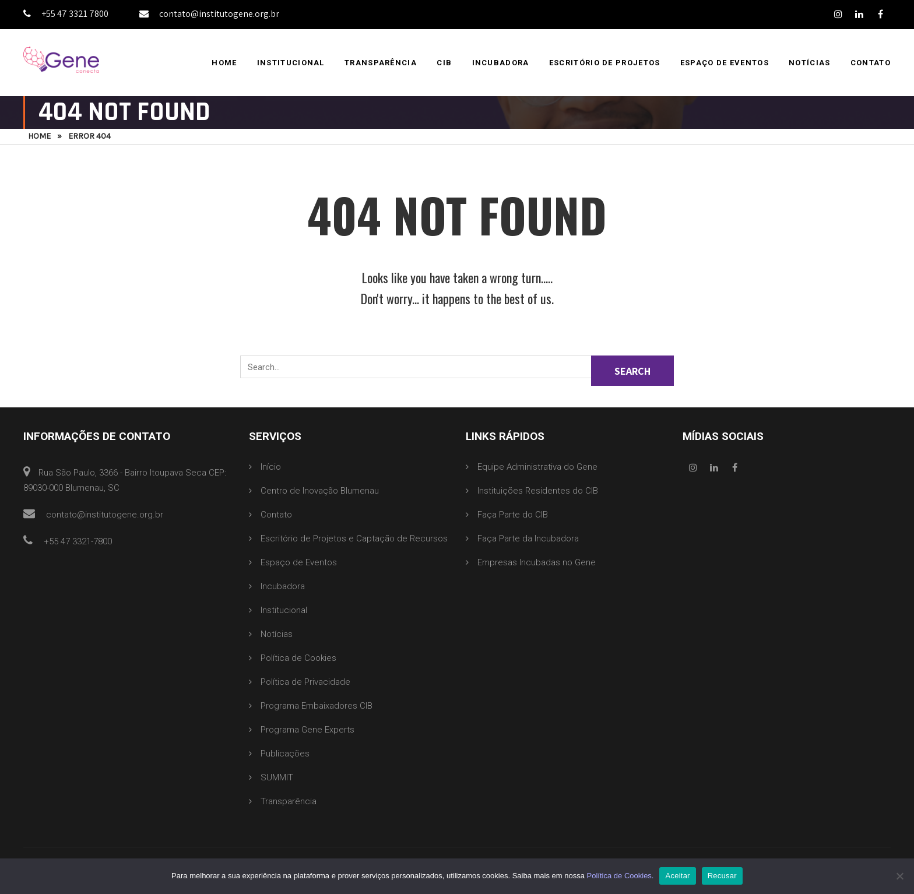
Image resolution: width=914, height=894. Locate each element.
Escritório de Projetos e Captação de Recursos (354, 538)
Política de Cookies (298, 658)
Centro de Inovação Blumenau (320, 490)
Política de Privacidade (305, 682)
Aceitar (677, 875)
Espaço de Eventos (724, 62)
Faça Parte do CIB (512, 514)
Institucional (291, 62)
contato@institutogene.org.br (209, 14)
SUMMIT (277, 777)
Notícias (809, 62)
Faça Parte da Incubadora (528, 538)
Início (271, 467)
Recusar (722, 875)
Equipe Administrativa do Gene (537, 467)
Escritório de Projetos (604, 62)
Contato (870, 62)
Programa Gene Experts (307, 729)
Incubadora (500, 62)
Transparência (380, 62)
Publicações (285, 753)
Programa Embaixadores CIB (316, 706)
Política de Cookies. (620, 875)
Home (224, 62)
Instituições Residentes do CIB (537, 490)
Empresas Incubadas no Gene (536, 562)
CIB (444, 62)
